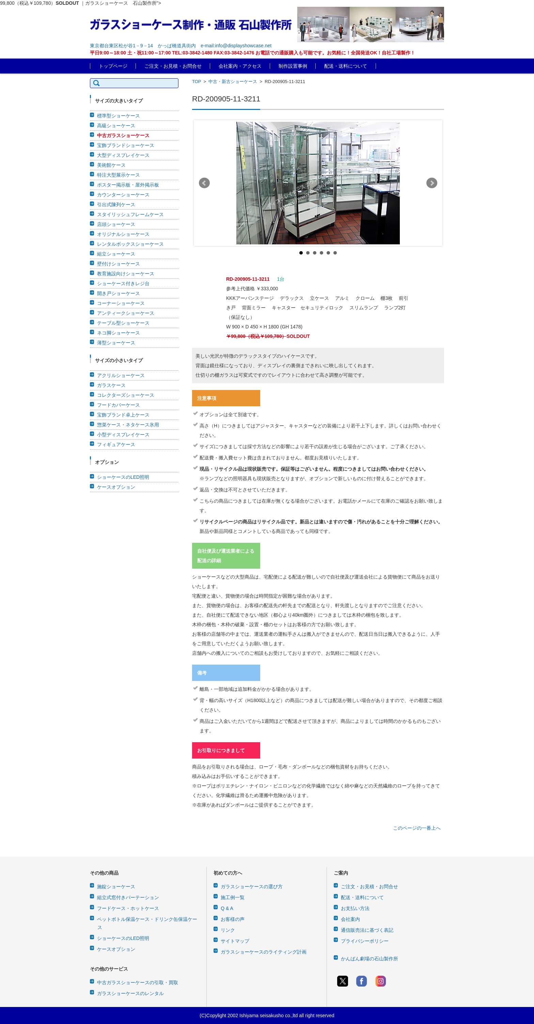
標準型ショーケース (118, 115)
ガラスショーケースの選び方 (252, 886)
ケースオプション (116, 487)
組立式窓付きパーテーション (128, 897)
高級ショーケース (116, 125)
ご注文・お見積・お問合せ (173, 66)
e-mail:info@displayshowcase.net (236, 45)
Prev (204, 183)
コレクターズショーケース (125, 395)
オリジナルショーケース (123, 234)
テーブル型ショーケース (123, 323)
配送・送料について (345, 66)
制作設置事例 (293, 66)
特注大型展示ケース (118, 175)
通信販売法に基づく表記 (367, 930)
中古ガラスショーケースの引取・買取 (137, 982)
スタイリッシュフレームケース (130, 214)
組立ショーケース (116, 254)
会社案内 (350, 919)
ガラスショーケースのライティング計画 (264, 952)
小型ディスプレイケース (123, 434)
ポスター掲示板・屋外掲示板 (128, 185)
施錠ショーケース (116, 886)
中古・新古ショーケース (232, 81)
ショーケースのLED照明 (123, 477)
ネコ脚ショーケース (118, 333)
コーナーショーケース (121, 303)
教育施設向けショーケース (125, 273)
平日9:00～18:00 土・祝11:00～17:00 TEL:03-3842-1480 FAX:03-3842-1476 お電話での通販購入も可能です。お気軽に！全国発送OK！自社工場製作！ (252, 52)
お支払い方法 (355, 908)
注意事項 (206, 398)
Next (431, 183)
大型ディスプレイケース (123, 155)
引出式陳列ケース (116, 204)
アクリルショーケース (121, 375)
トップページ (113, 66)
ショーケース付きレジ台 (123, 283)
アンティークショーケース (125, 313)
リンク (228, 930)
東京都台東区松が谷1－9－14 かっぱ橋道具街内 (143, 45)
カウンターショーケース (123, 194)
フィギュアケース (116, 444)
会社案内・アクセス (240, 66)
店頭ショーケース (116, 224)
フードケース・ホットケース (128, 908)
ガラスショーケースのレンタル (130, 993)
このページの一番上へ (417, 828)
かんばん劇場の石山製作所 (369, 958)
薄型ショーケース (116, 342)
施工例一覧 (233, 897)
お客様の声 (233, 919)
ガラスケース (111, 385)
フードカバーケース (118, 405)
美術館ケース (111, 165)
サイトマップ (235, 941)
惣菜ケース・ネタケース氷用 (128, 424)
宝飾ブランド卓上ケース (123, 415)
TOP (196, 81)
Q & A (227, 908)
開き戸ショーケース (118, 293)
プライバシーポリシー (365, 941)
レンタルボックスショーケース (130, 244)
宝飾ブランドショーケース (125, 145)
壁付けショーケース (118, 263)
